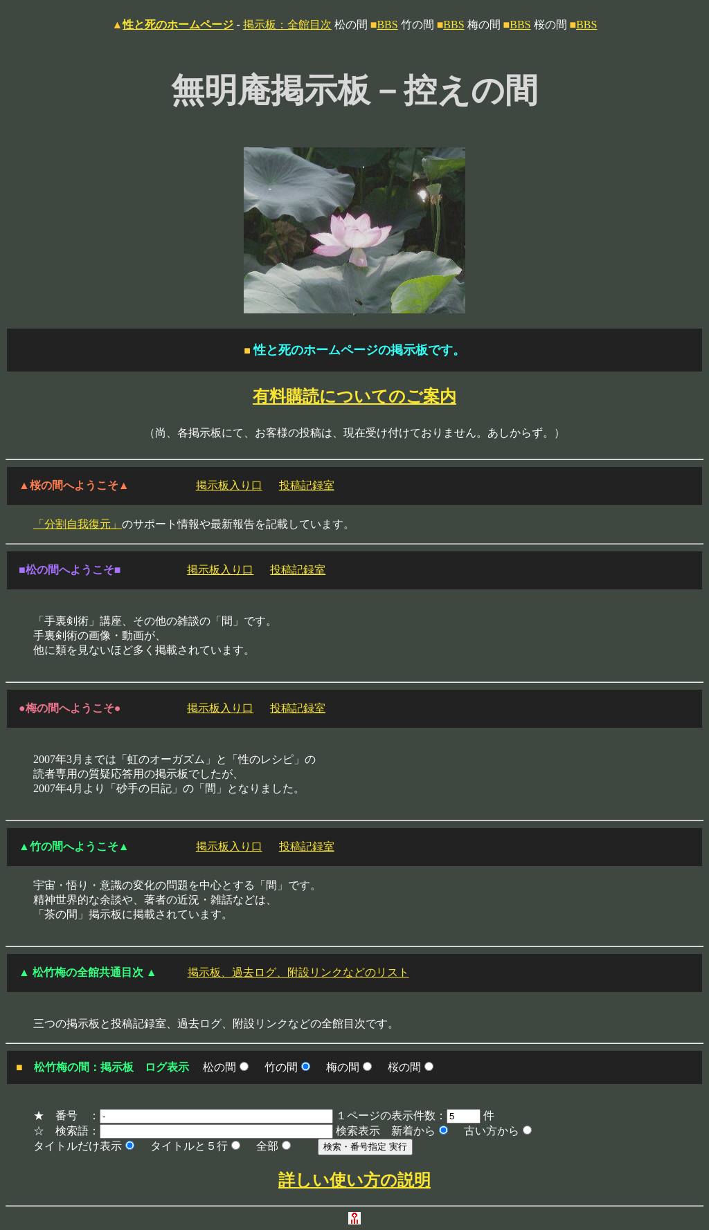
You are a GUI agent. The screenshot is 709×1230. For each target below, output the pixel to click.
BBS (387, 24)
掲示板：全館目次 (287, 24)
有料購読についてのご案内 (354, 396)
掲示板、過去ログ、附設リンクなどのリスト (298, 972)
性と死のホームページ (178, 24)
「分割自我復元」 (77, 524)
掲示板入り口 (229, 485)
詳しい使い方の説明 (354, 1180)
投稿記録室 (306, 485)
